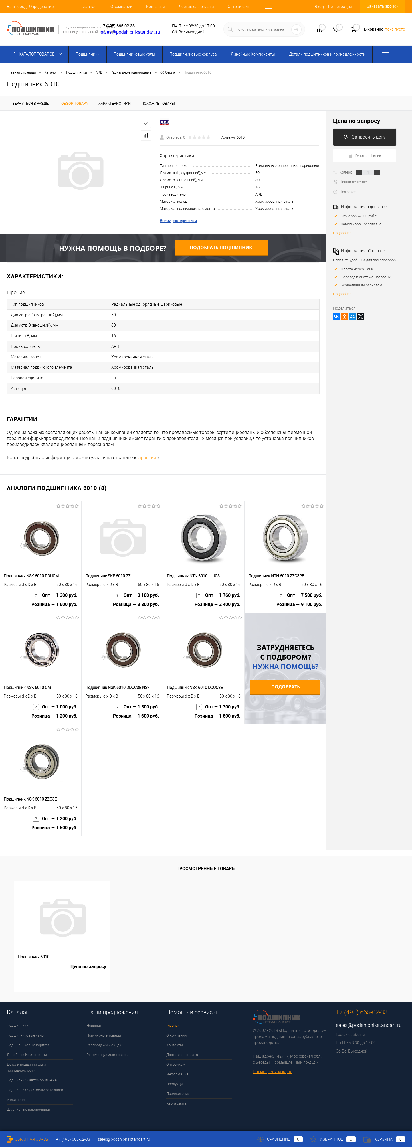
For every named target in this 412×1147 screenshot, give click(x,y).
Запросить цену (365, 137)
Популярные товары (103, 1028)
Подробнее (342, 233)
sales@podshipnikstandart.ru (130, 32)
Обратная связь (27, 1139)
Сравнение (280, 1139)
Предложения (178, 1086)
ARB (258, 194)
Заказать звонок (382, 6)
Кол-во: (346, 172)
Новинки (93, 1018)
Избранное (333, 1139)
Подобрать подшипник (221, 247)
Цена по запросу (356, 121)
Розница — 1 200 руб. (54, 711)
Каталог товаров (36, 54)
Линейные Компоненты (253, 54)
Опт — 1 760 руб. (218, 590)
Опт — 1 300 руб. (55, 590)
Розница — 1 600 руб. (54, 600)
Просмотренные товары (206, 861)
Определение (41, 6)
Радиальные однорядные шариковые (287, 165)
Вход (319, 6)
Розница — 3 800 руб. (136, 600)
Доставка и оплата (196, 6)
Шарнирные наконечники (28, 1102)
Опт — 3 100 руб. (137, 590)
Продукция (175, 1077)
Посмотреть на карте (272, 1064)
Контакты (155, 6)
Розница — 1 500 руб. (54, 823)
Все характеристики (178, 220)
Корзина (384, 1139)
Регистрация (340, 6)
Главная (89, 6)
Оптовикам (238, 6)
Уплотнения (17, 1092)
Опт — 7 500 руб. (300, 590)
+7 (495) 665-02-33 (118, 26)
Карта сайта (176, 1096)
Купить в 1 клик (364, 156)
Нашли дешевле (350, 182)
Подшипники (88, 54)
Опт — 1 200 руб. (55, 813)
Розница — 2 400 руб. (218, 600)
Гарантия (146, 450)
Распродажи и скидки (104, 1038)
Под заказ (344, 191)
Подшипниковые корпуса (193, 54)
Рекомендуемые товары (107, 1047)
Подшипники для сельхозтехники (35, 1083)
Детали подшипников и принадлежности (327, 54)
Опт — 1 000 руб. (55, 701)
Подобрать (285, 679)
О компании (121, 6)
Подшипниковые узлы (134, 54)
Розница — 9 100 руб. (299, 600)
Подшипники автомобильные (32, 1073)
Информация (177, 1067)
